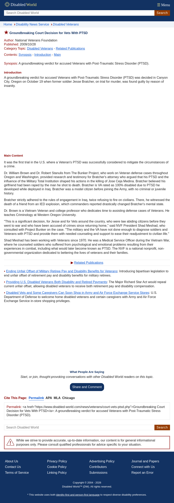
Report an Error (142, 472)
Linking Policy (57, 472)
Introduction (42, 54)
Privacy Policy (57, 461)
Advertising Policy (101, 461)
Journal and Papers (145, 461)
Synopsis (25, 54)
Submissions (98, 472)
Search (162, 13)
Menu (163, 5)
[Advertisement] (87, 121)
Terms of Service (17, 472)
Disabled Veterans (40, 48)
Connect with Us (143, 467)
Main (57, 54)
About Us (11, 461)
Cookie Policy (57, 467)
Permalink (36, 398)
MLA (57, 398)
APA (49, 398)
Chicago (68, 398)
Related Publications (70, 48)
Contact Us (13, 467)
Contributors (98, 467)
